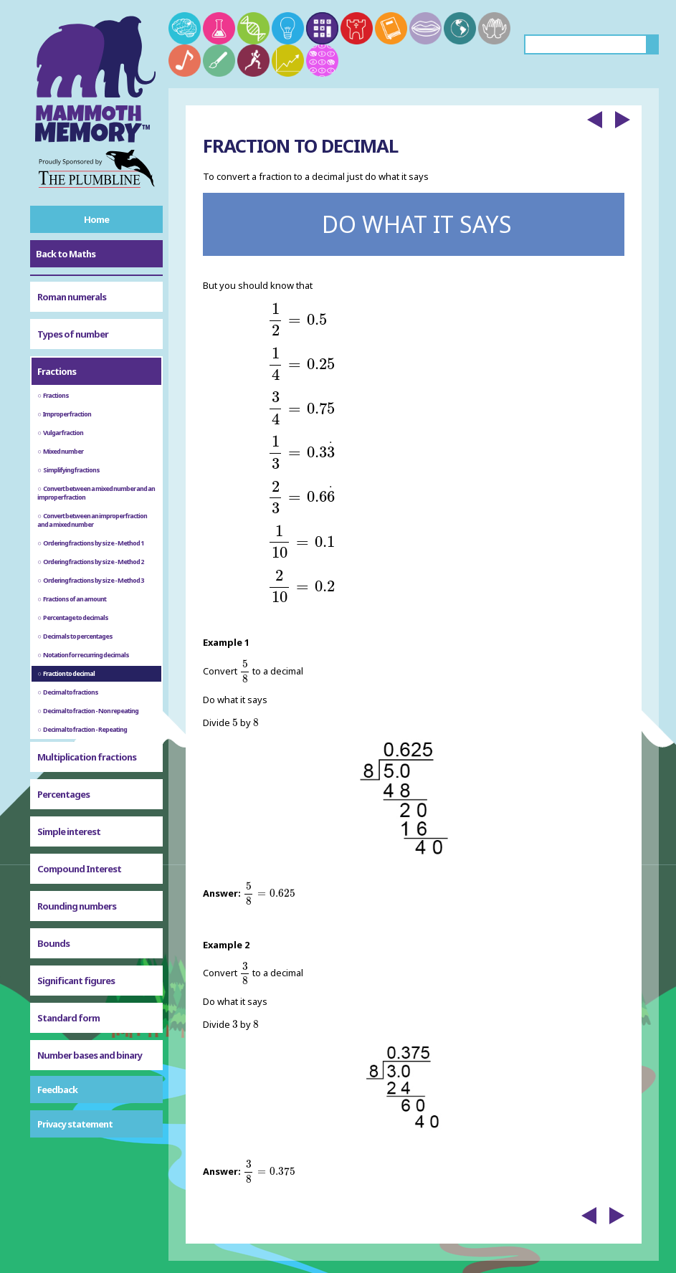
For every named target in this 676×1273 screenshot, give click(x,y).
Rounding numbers (76, 906)
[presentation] (296, 319)
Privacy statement (75, 1123)
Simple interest (68, 831)
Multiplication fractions (86, 756)
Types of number (72, 334)
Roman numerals (71, 296)
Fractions (56, 371)
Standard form (68, 1017)
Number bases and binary (89, 1055)
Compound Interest (79, 868)
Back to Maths (65, 253)
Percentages (63, 794)
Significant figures (76, 980)
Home (96, 219)
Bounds (53, 943)
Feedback (57, 1089)
